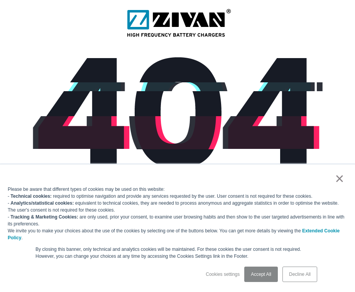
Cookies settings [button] (223, 274)
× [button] (339, 178)
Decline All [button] (300, 274)
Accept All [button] (261, 274)
